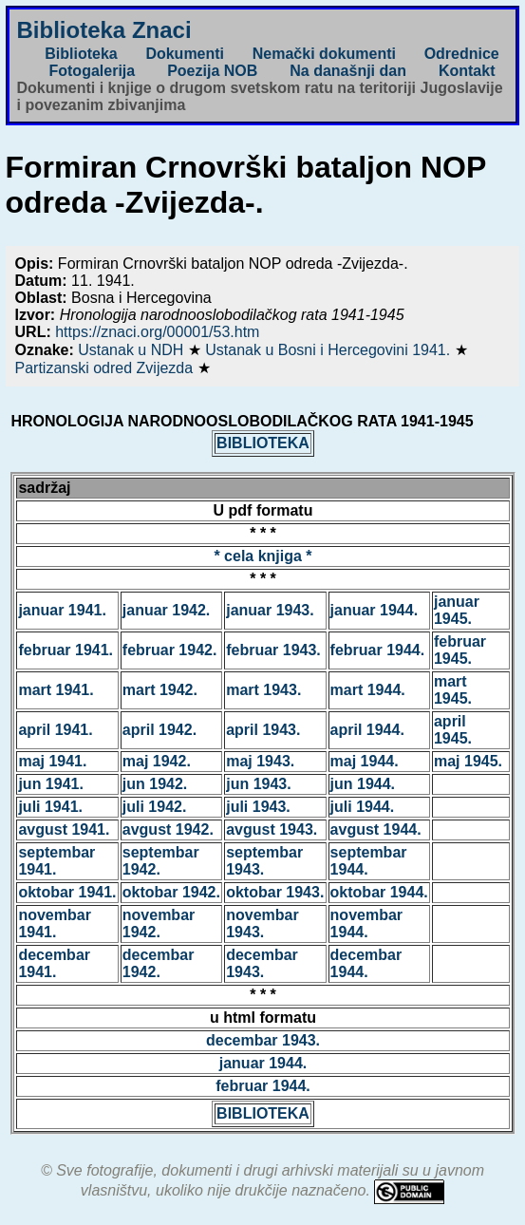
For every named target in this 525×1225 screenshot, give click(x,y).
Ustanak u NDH (133, 350)
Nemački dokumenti (324, 54)
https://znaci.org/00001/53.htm (157, 332)
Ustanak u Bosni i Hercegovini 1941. (329, 350)
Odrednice (461, 54)
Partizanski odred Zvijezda (106, 368)
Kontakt (467, 71)
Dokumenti (184, 54)
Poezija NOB (212, 71)
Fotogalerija (91, 71)
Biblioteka (81, 54)
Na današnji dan (348, 71)
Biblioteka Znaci (104, 30)
